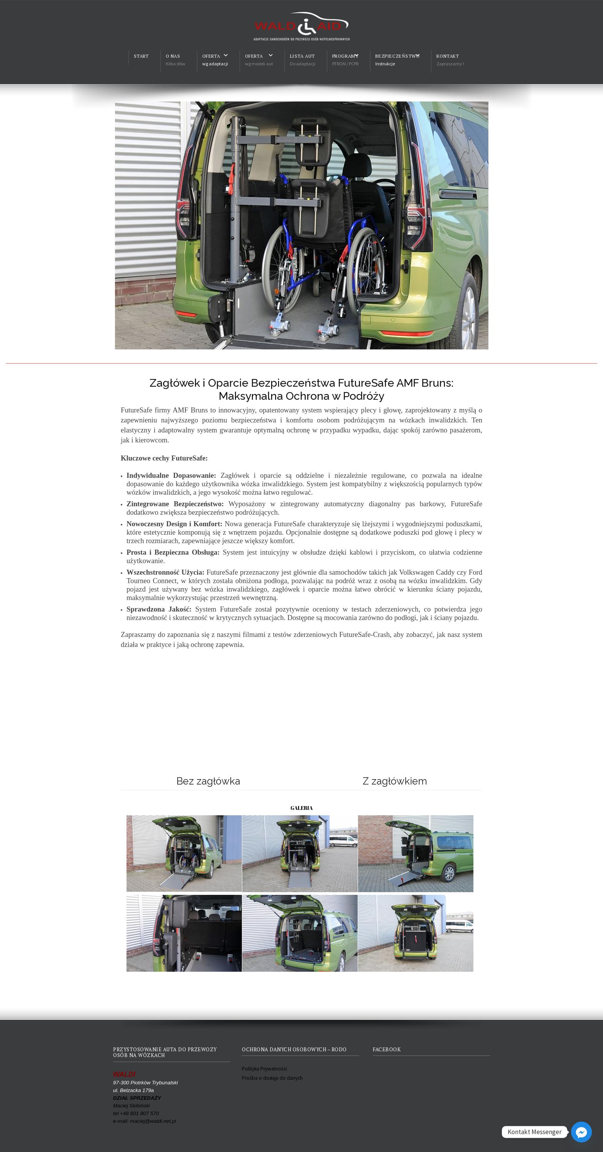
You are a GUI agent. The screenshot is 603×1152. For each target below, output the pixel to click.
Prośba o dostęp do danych (272, 1078)
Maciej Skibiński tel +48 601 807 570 (137, 1105)
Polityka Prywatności (264, 1069)
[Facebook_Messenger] (581, 1132)
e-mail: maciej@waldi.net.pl (144, 1121)
